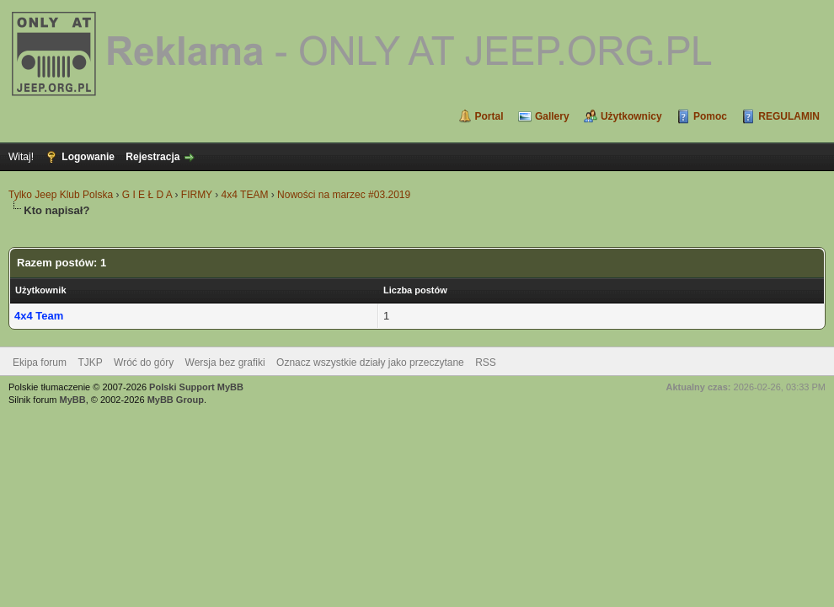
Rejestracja (152, 157)
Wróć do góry (144, 362)
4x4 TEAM (245, 195)
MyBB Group (175, 400)
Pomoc (710, 116)
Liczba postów (415, 290)
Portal (489, 116)
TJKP (90, 362)
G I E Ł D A (147, 195)
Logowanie (88, 157)
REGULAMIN (789, 116)
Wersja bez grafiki (225, 362)
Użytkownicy (631, 116)
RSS (485, 362)
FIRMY (196, 195)
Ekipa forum (40, 362)
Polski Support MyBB (196, 387)
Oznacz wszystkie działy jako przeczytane (370, 362)
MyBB (73, 400)
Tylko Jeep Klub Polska (60, 195)
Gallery (552, 116)
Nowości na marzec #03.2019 (343, 195)
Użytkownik (41, 290)
